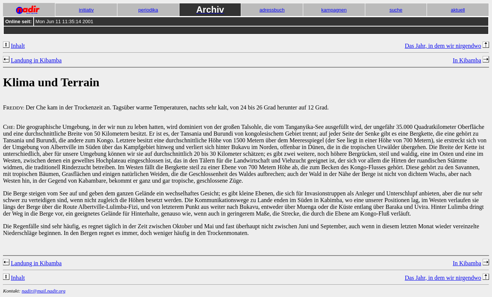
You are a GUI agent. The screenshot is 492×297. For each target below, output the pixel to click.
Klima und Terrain (51, 82)
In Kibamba (467, 60)
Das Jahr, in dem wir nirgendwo (443, 46)
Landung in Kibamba (36, 60)
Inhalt (18, 46)
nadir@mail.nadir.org (43, 291)
